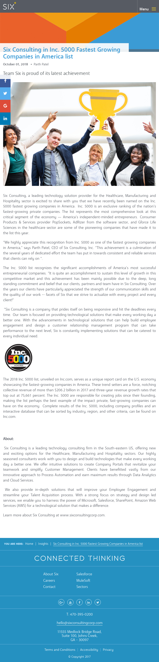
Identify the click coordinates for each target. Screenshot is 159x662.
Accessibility (89, 649)
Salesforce (84, 574)
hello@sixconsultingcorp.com (79, 623)
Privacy (108, 649)
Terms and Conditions (60, 649)
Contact (49, 586)
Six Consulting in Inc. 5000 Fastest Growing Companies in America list (98, 544)
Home (29, 544)
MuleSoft (83, 580)
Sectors (82, 586)
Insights (43, 544)
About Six (50, 574)
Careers (49, 580)
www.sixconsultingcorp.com (82, 515)
